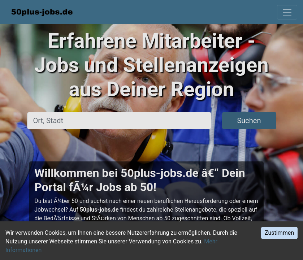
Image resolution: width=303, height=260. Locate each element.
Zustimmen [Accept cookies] (279, 232)
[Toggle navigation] (287, 12)
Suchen (249, 120)
